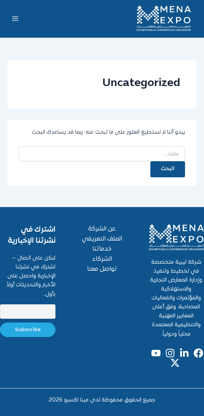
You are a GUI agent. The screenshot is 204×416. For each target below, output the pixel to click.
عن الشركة (102, 229)
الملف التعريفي (102, 239)
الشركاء (102, 259)
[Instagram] (170, 353)
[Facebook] (198, 353)
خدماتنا (102, 249)
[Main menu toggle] (15, 18)
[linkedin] (184, 353)
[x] (175, 363)
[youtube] (156, 353)
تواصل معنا (102, 269)
